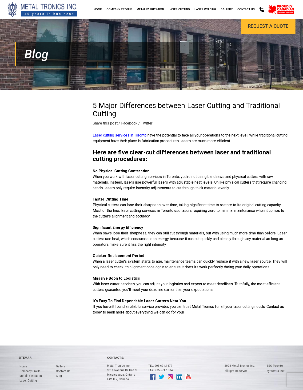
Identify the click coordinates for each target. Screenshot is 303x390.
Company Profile (119, 9)
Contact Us (246, 9)
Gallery (227, 9)
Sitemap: (25, 357)
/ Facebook (128, 123)
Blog (59, 376)
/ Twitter (145, 123)
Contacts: (115, 357)
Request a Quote (267, 26)
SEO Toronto (275, 365)
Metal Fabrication (150, 9)
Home (98, 9)
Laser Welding (205, 9)
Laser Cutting (179, 9)
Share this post (105, 123)
